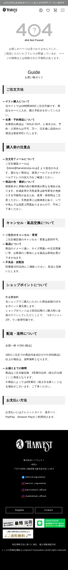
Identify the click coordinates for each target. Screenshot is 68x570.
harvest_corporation (35, 483)
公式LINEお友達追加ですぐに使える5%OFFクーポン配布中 (34, 2)
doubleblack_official (35, 496)
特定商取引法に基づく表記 (24, 544)
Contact (48, 510)
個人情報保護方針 (47, 544)
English (19, 510)
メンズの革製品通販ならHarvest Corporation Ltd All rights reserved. (34, 550)
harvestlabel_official (35, 490)
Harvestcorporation (35, 477)
